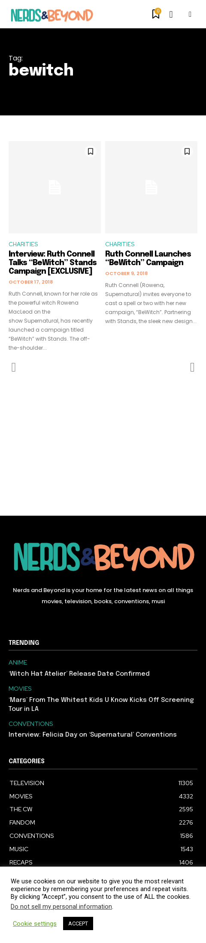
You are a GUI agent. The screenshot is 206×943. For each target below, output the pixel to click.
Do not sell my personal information (61, 906)
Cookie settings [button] (35, 924)
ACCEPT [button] (78, 923)
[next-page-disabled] (192, 367)
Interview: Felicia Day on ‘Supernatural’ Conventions (93, 734)
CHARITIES (23, 244)
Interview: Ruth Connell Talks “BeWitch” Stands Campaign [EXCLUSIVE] (53, 263)
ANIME (18, 662)
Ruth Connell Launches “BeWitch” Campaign (148, 259)
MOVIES (20, 688)
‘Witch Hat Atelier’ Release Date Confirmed (79, 674)
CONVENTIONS (31, 724)
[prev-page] (14, 367)
